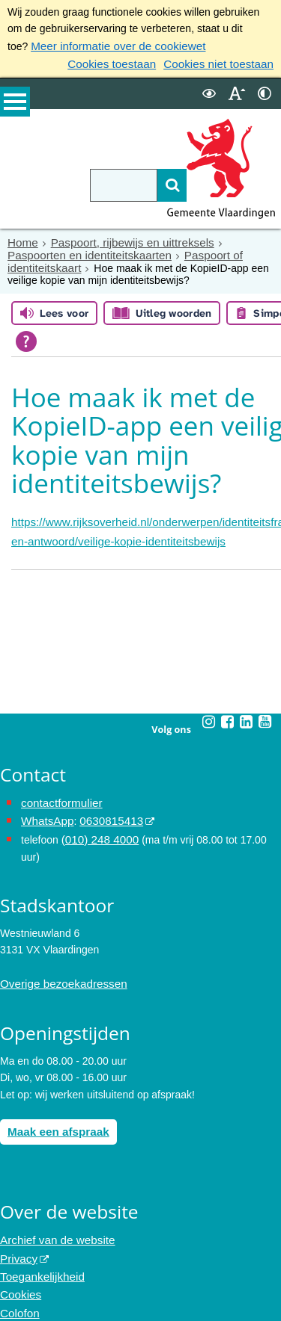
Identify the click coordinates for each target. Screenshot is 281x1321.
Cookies (19, 1275)
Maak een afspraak (54, 1118)
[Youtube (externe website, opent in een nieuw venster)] (265, 715)
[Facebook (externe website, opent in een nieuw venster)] (228, 715)
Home (21, 239)
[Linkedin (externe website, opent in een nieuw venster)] (246, 715)
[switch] (209, 91)
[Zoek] (152, 182)
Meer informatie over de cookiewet (111, 46)
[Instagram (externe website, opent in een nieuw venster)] (209, 715)
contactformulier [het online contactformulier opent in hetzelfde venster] (58, 795)
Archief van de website (53, 1225)
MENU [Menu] (15, 105)
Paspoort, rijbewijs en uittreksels (123, 239)
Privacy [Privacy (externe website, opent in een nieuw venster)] (17, 1241)
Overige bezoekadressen (58, 972)
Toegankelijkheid (39, 1258)
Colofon (18, 1291)
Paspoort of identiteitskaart (176, 251)
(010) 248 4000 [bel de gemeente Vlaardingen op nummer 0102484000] (97, 829)
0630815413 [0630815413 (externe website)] (104, 812)
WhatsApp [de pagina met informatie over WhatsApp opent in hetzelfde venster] (45, 812)
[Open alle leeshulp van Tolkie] (138, 337)
